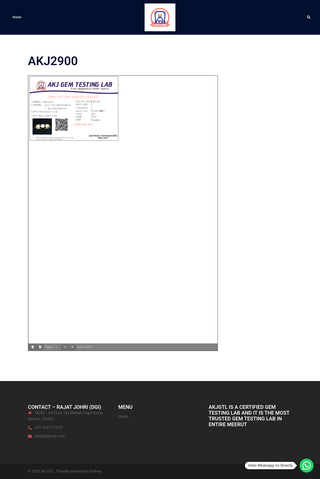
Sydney (95, 471)
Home (17, 17)
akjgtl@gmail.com (50, 436)
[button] (309, 17)
